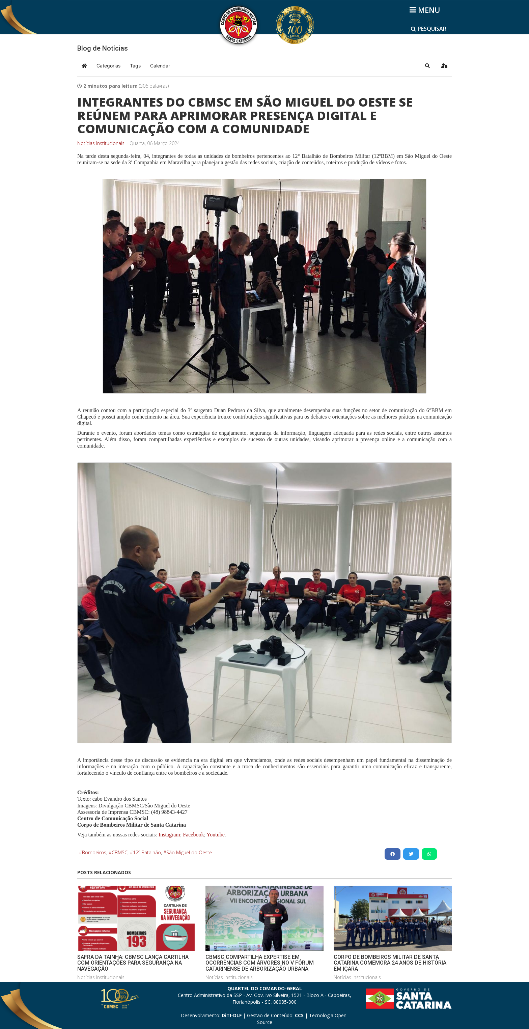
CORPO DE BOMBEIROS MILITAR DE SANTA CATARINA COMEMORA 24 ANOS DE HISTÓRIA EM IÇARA (390, 963)
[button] (427, 65)
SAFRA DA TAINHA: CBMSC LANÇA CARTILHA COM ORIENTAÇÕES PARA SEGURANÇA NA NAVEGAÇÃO (133, 963)
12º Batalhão (147, 852)
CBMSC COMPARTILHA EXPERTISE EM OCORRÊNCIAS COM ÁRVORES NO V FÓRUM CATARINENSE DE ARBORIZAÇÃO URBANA (259, 963)
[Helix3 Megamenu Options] (426, 9)
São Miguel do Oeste (189, 852)
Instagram (169, 834)
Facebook (193, 834)
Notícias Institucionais (100, 143)
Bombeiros (94, 852)
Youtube (215, 834)
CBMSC (120, 852)
